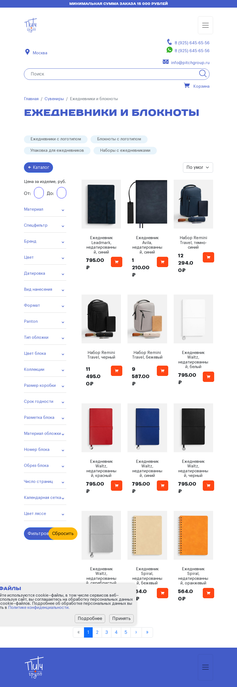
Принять (121, 618)
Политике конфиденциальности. (39, 608)
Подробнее (90, 618)
